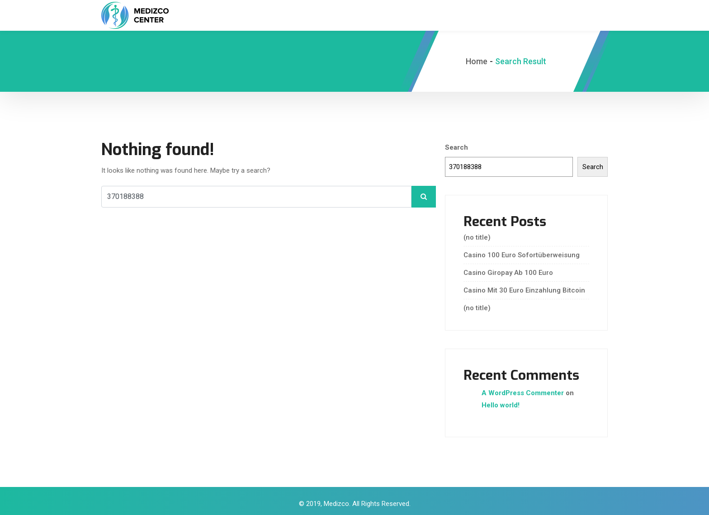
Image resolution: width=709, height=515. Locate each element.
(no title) (477, 234)
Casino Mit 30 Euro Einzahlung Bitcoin (524, 287)
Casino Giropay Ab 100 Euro (508, 269)
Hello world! (501, 401)
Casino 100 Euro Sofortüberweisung (521, 251)
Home (476, 57)
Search (456, 144)
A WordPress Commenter (523, 389)
